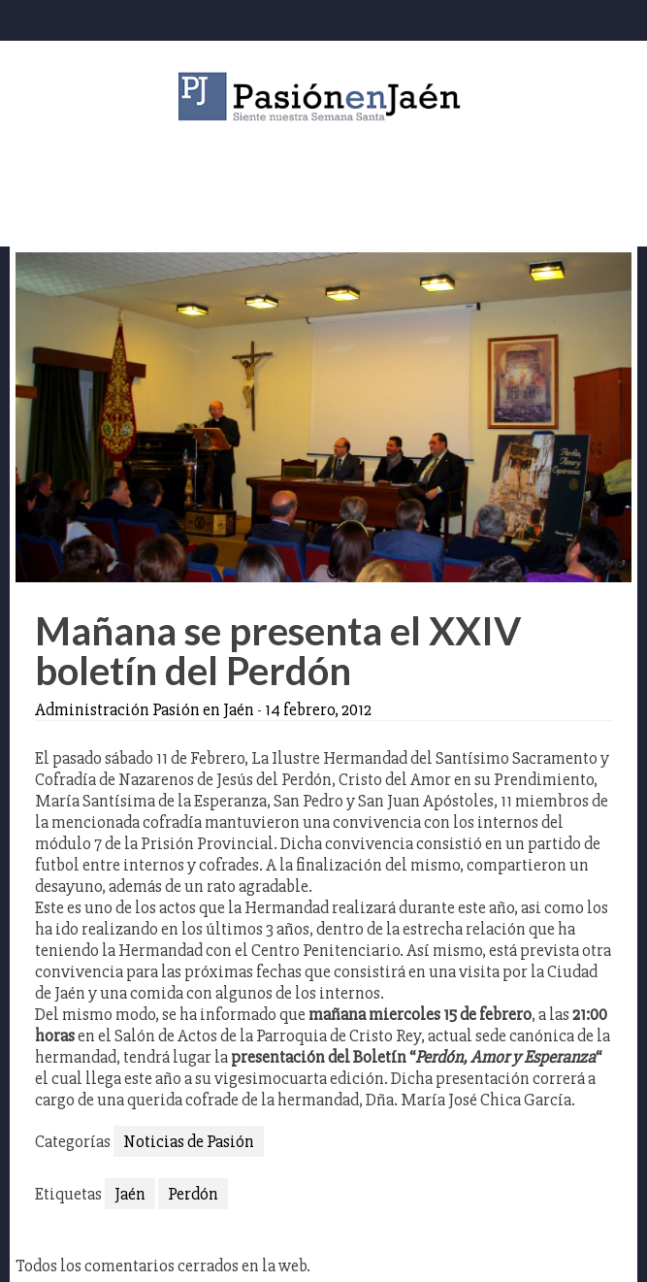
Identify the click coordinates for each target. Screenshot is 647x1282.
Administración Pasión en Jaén (144, 709)
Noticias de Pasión (188, 1141)
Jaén (130, 1193)
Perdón (193, 1193)
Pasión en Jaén (323, 96)
